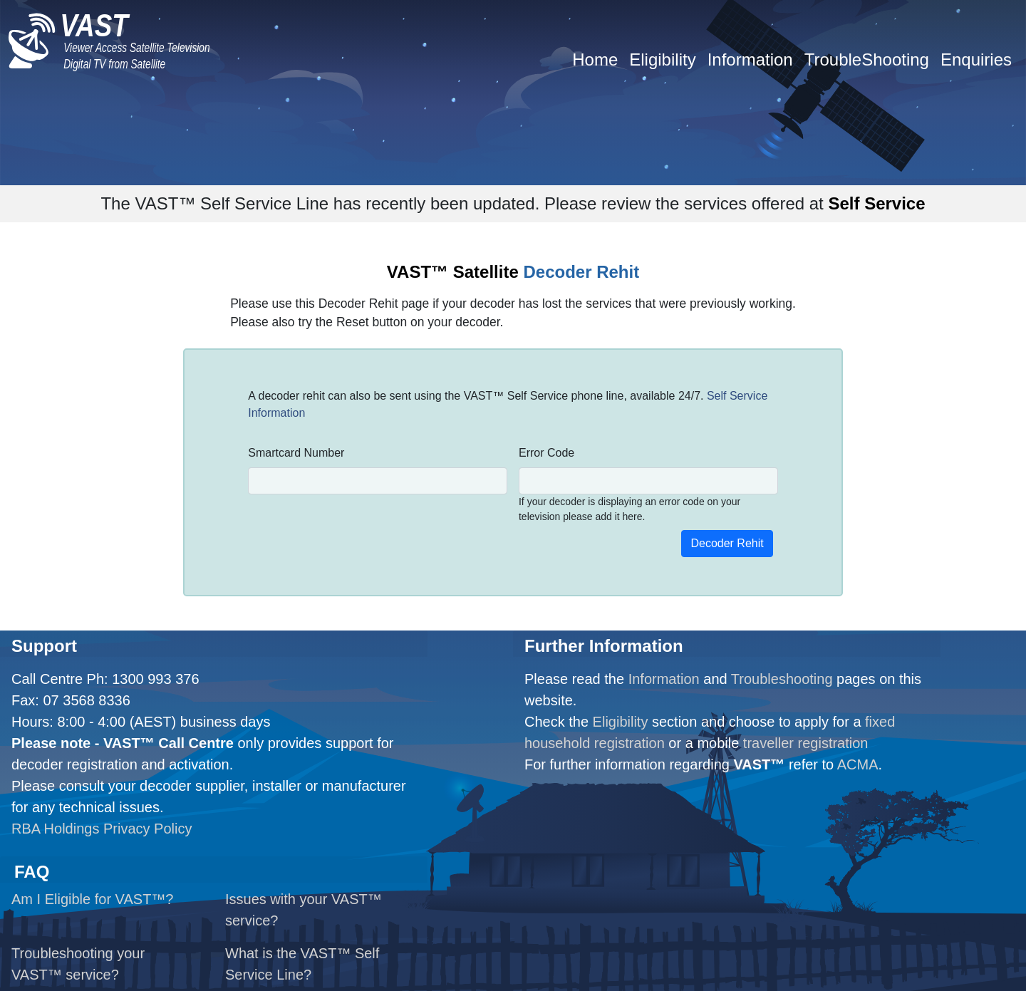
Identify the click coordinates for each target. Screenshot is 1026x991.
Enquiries (976, 59)
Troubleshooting (782, 679)
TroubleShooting (866, 59)
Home (595, 59)
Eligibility (662, 59)
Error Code (546, 453)
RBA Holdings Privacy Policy (101, 828)
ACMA (858, 764)
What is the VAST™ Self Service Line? (302, 963)
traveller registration (806, 743)
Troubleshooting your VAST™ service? (78, 963)
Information (750, 59)
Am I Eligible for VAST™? (92, 899)
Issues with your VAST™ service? (303, 909)
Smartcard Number (296, 453)
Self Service (876, 203)
